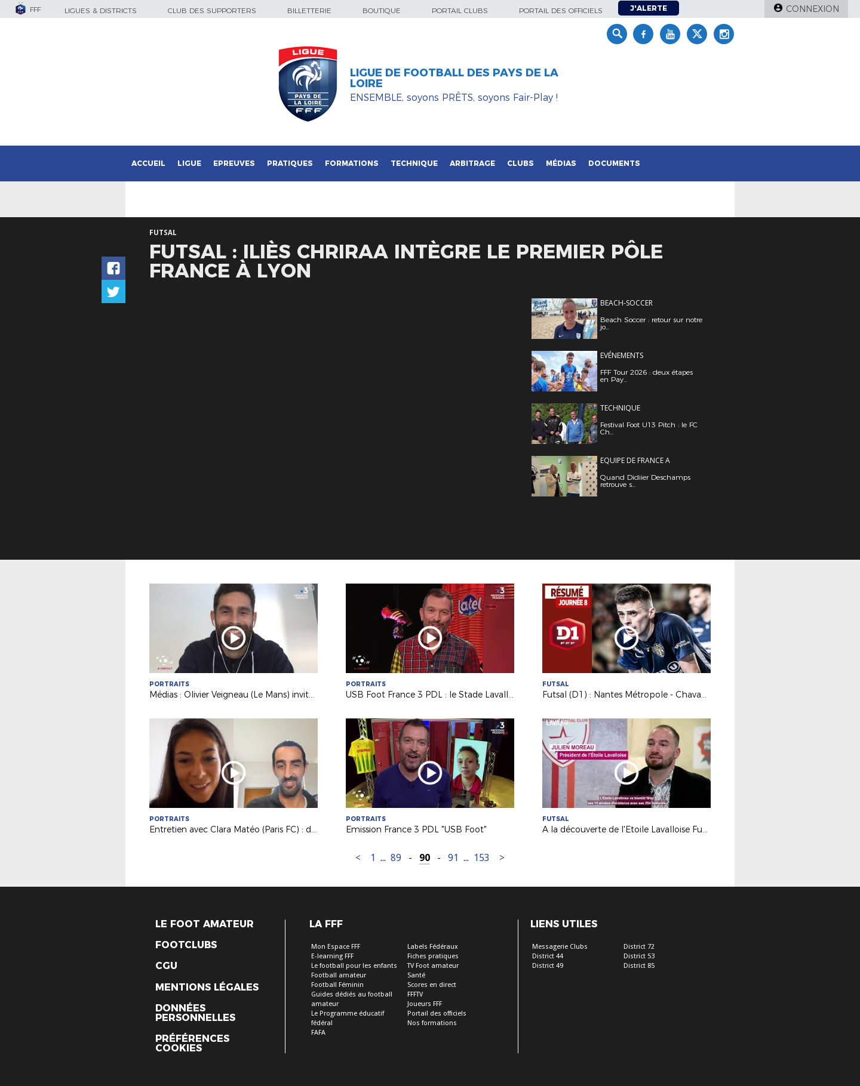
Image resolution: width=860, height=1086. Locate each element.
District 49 (547, 966)
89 (396, 857)
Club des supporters (212, 10)
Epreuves (234, 163)
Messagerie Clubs (560, 947)
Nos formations (432, 1023)
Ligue (189, 163)
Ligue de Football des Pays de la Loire (454, 78)
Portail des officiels (561, 10)
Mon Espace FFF (335, 947)
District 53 (639, 956)
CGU (166, 966)
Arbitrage (472, 163)
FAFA (318, 1032)
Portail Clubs (460, 10)
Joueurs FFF (424, 1004)
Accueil (148, 163)
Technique (414, 163)
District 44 (547, 956)
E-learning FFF (332, 956)
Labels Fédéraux (432, 947)
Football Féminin (337, 985)
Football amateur (338, 975)
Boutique (382, 10)
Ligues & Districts (100, 10)
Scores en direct (431, 985)
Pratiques (290, 163)
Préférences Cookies (192, 1043)
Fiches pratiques (433, 956)
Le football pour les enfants (354, 966)
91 (453, 857)
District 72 (639, 947)
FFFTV (415, 994)
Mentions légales (207, 987)
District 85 (639, 966)
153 (482, 857)
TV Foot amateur (433, 966)
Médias (561, 163)
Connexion (812, 9)
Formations (352, 163)
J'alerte (648, 8)
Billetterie (309, 10)
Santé (416, 975)
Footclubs (186, 945)
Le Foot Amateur (204, 924)
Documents (614, 163)
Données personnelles (195, 1013)
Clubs (520, 163)
